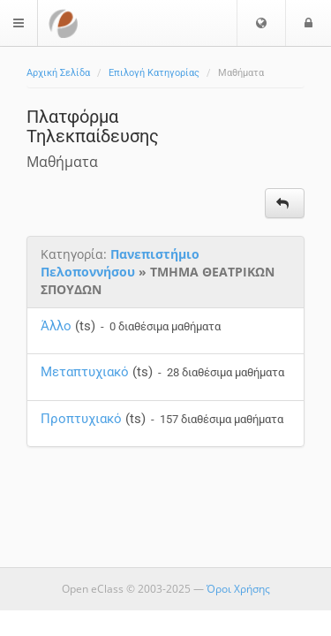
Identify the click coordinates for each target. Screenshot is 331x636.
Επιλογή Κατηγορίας (154, 73)
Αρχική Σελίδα (58, 73)
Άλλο (56, 326)
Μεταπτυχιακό (85, 372)
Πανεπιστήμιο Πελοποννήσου (120, 263)
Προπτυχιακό (81, 419)
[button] (261, 23)
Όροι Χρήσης (238, 588)
